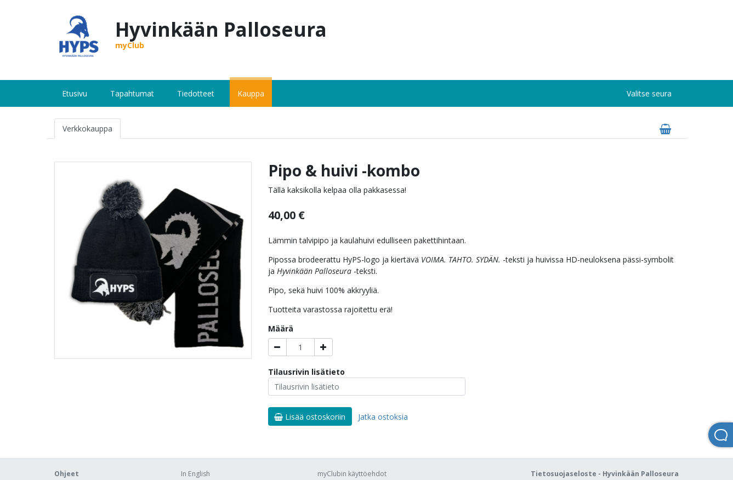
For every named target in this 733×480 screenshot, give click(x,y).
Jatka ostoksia (383, 417)
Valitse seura (649, 93)
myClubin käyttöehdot (352, 473)
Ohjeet (66, 473)
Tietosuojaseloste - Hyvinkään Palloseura (605, 473)
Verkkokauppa (87, 128)
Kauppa (250, 93)
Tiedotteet (195, 93)
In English (195, 473)
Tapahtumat (132, 93)
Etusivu (74, 93)
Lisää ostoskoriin (309, 417)
